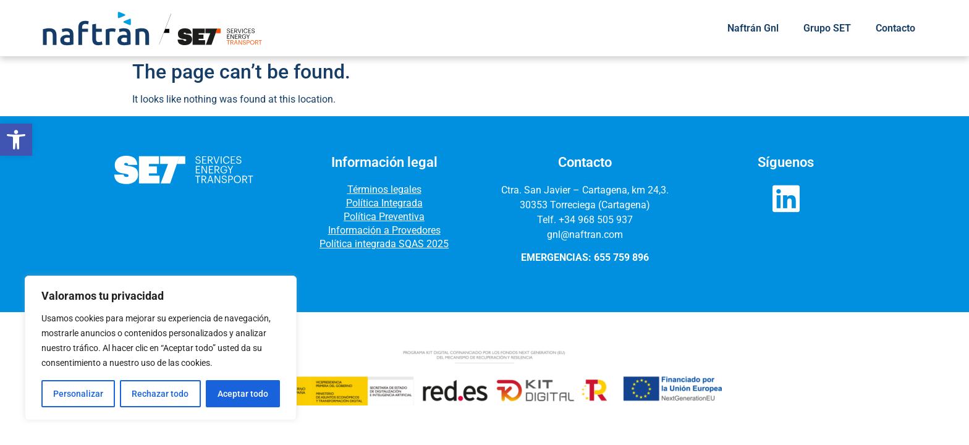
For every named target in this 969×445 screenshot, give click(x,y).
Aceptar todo (243, 394)
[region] (161, 348)
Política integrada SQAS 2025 (384, 244)
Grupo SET (827, 28)
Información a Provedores (384, 230)
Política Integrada (384, 203)
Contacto (895, 28)
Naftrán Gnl (753, 28)
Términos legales (384, 189)
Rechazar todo (160, 394)
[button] (16, 140)
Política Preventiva (384, 216)
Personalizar (78, 394)
